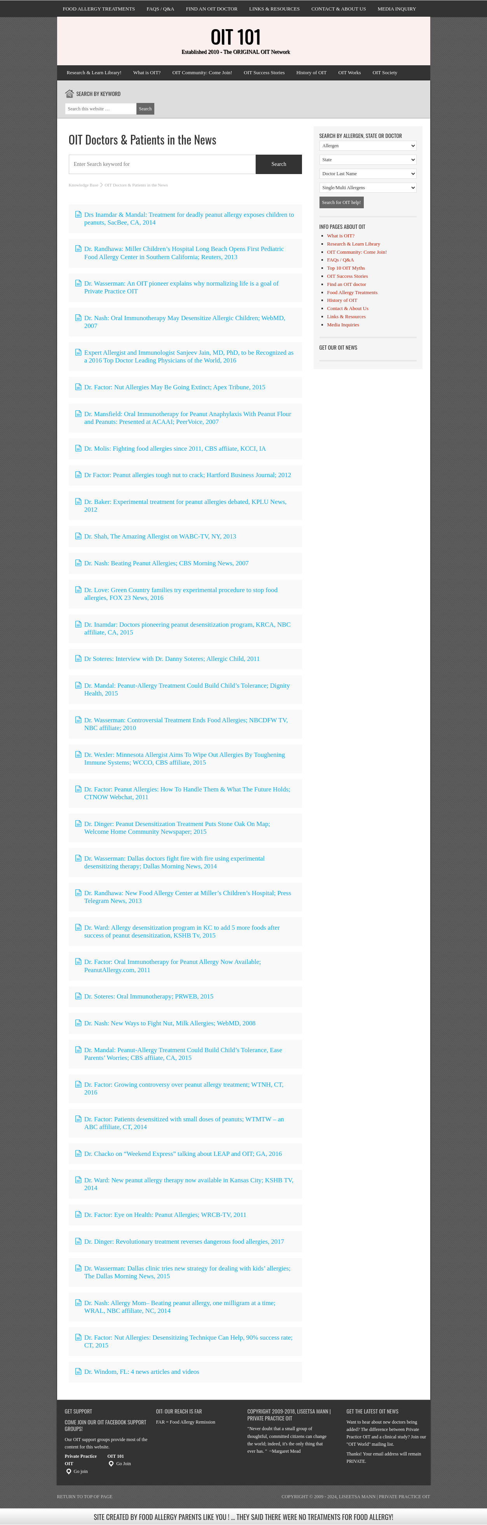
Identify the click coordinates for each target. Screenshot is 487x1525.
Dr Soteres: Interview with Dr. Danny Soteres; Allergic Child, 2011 (167, 658)
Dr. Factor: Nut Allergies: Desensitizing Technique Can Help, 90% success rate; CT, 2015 (184, 1341)
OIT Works (350, 72)
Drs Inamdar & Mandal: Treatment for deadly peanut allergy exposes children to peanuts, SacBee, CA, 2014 (184, 218)
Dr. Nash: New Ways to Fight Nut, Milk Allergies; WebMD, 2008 (165, 1023)
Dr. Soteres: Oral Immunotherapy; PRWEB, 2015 (144, 996)
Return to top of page (85, 1496)
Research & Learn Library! (94, 72)
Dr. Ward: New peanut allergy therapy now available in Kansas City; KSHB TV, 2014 (184, 1184)
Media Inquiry (397, 9)
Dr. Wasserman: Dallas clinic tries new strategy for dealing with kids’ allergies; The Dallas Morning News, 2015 (182, 1272)
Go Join (119, 1463)
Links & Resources (274, 9)
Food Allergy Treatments (99, 9)
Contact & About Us (338, 9)
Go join (76, 1471)
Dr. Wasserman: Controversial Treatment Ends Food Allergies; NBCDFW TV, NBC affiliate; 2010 (181, 724)
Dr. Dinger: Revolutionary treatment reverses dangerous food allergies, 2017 (179, 1241)
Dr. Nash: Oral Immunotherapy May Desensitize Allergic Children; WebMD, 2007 (180, 321)
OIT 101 (236, 36)
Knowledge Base (83, 185)
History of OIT (312, 72)
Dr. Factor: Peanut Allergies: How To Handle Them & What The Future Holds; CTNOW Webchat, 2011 (182, 793)
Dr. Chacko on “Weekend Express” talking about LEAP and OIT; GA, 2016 (178, 1153)
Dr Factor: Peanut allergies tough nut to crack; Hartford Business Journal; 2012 (183, 475)
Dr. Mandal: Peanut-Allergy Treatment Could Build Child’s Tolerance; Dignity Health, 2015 (182, 689)
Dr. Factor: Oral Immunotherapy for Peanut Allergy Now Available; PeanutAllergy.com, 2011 (168, 965)
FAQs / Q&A (160, 9)
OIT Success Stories (264, 72)
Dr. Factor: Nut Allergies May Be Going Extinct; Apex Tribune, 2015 (170, 387)
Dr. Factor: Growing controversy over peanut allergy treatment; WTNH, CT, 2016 (179, 1088)
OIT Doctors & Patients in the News (142, 139)
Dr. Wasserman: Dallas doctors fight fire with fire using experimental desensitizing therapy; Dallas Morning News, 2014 (170, 862)
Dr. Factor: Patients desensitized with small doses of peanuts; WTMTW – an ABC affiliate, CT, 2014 (179, 1123)
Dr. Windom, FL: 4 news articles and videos (137, 1371)
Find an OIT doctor (211, 9)
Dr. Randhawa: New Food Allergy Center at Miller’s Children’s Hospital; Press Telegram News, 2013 (183, 897)
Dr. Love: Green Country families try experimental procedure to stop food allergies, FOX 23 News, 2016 (176, 593)
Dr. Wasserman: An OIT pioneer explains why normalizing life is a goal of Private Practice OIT (176, 287)
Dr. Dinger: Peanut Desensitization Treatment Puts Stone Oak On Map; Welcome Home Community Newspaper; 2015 (172, 827)
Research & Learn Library (354, 244)
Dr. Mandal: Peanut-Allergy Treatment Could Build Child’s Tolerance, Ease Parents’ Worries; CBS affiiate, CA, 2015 (178, 1053)
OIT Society (385, 72)
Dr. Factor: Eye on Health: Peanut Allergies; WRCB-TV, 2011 (160, 1214)
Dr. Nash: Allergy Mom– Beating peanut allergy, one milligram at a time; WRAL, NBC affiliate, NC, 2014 (175, 1306)
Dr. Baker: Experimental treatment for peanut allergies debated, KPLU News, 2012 (180, 505)
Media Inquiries (343, 325)
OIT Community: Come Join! (202, 72)
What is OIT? (147, 72)
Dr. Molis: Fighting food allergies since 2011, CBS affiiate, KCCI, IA (170, 448)
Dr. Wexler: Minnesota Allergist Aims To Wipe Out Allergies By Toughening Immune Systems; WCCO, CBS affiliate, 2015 (180, 758)
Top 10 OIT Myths (346, 268)
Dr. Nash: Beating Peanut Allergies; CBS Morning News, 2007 (161, 563)
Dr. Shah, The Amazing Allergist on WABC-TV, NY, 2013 (155, 536)
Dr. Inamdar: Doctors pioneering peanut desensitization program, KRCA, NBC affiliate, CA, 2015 (182, 628)
